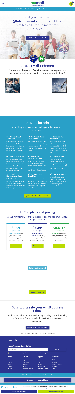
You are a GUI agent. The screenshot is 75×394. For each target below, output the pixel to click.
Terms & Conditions (49, 374)
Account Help (41, 360)
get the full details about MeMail (37, 196)
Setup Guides (41, 366)
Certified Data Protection (57, 138)
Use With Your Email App (35, 175)
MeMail (26, 374)
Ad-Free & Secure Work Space (36, 138)
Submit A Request (43, 368)
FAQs (39, 362)
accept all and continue (56, 391)
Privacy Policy (41, 374)
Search (10, 362)
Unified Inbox (57, 156)
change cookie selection (19, 391)
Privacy (54, 366)
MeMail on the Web (15, 156)
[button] (71, 4)
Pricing (10, 366)
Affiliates (54, 362)
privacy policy (43, 388)
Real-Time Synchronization (35, 157)
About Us (10, 360)
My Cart (10, 368)
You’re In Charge (58, 174)
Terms (54, 368)
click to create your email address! (38, 38)
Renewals (25, 366)
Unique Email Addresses (13, 138)
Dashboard (26, 362)
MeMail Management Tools (14, 175)
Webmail (55, 360)
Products (25, 364)
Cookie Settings (57, 364)
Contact (40, 364)
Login (24, 360)
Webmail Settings (28, 368)
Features (10, 364)
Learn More (16, 246)
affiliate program (37, 292)
